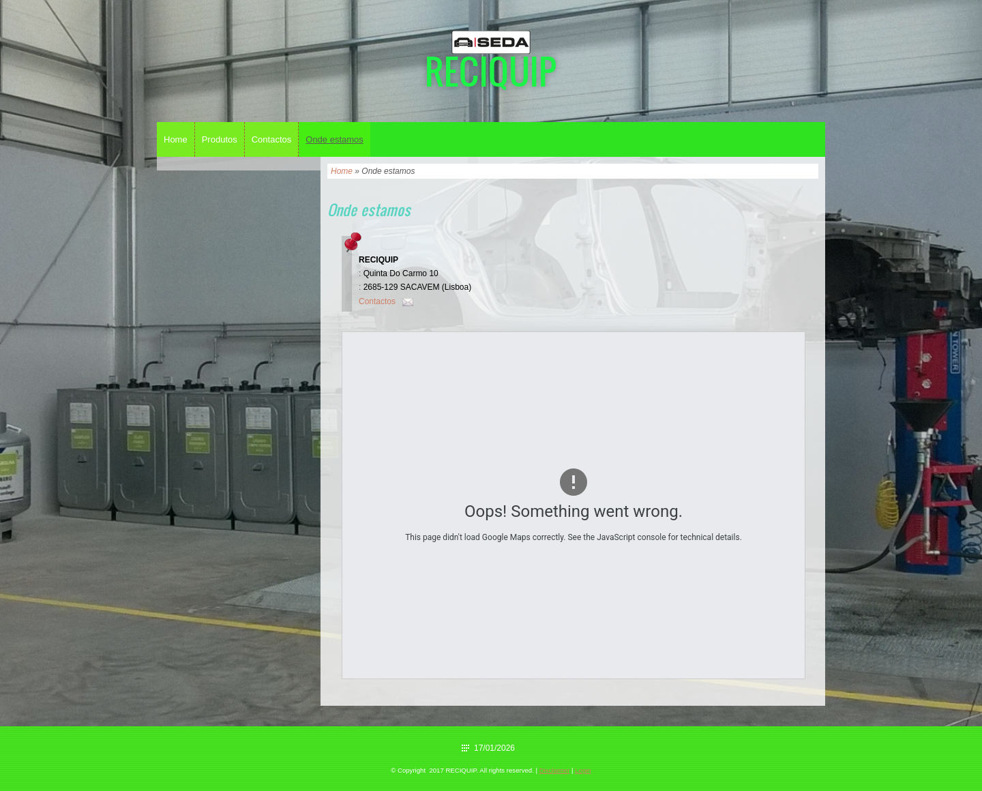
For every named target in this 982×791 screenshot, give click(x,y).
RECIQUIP (491, 70)
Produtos (219, 139)
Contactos (272, 139)
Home (176, 139)
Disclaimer (554, 770)
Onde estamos (334, 139)
